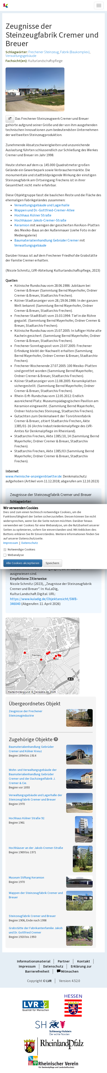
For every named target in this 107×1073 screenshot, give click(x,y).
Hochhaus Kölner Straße (32, 215)
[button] (10, 119)
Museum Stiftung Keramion (26, 877)
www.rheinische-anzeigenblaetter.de (34, 476)
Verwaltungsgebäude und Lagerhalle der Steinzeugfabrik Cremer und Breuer (35, 797)
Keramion (21, 225)
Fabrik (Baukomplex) (75, 52)
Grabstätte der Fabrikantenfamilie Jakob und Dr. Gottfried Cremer (36, 930)
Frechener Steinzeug (43, 52)
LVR (49, 981)
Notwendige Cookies (19, 549)
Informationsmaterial (33, 961)
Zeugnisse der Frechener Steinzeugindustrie (25, 713)
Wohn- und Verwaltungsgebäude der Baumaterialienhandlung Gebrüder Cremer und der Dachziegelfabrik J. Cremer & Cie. (33, 776)
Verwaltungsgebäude (21, 55)
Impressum (27, 966)
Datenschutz (53, 966)
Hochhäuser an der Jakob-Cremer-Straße (36, 848)
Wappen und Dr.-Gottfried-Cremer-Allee (44, 210)
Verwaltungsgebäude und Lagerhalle (41, 205)
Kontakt (83, 961)
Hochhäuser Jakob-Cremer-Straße (40, 220)
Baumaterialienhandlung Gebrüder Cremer (46, 240)
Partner (64, 961)
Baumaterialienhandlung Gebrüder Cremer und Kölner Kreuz (31, 749)
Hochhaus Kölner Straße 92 (26, 818)
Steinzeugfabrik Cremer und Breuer (32, 916)
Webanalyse (13, 555)
